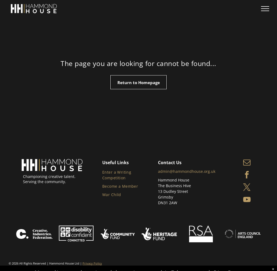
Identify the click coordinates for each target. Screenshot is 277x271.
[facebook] (246, 175)
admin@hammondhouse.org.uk (186, 171)
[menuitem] (128, 175)
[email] (246, 163)
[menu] (265, 9)
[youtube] (246, 200)
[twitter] (246, 188)
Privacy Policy (92, 263)
